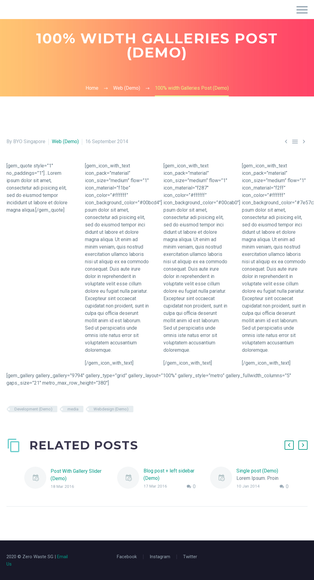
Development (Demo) (33, 409)
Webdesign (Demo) (111, 409)
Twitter (190, 557)
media (72, 409)
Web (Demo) (65, 141)
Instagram (160, 557)
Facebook (127, 557)
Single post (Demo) (257, 471)
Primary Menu (302, 10)
